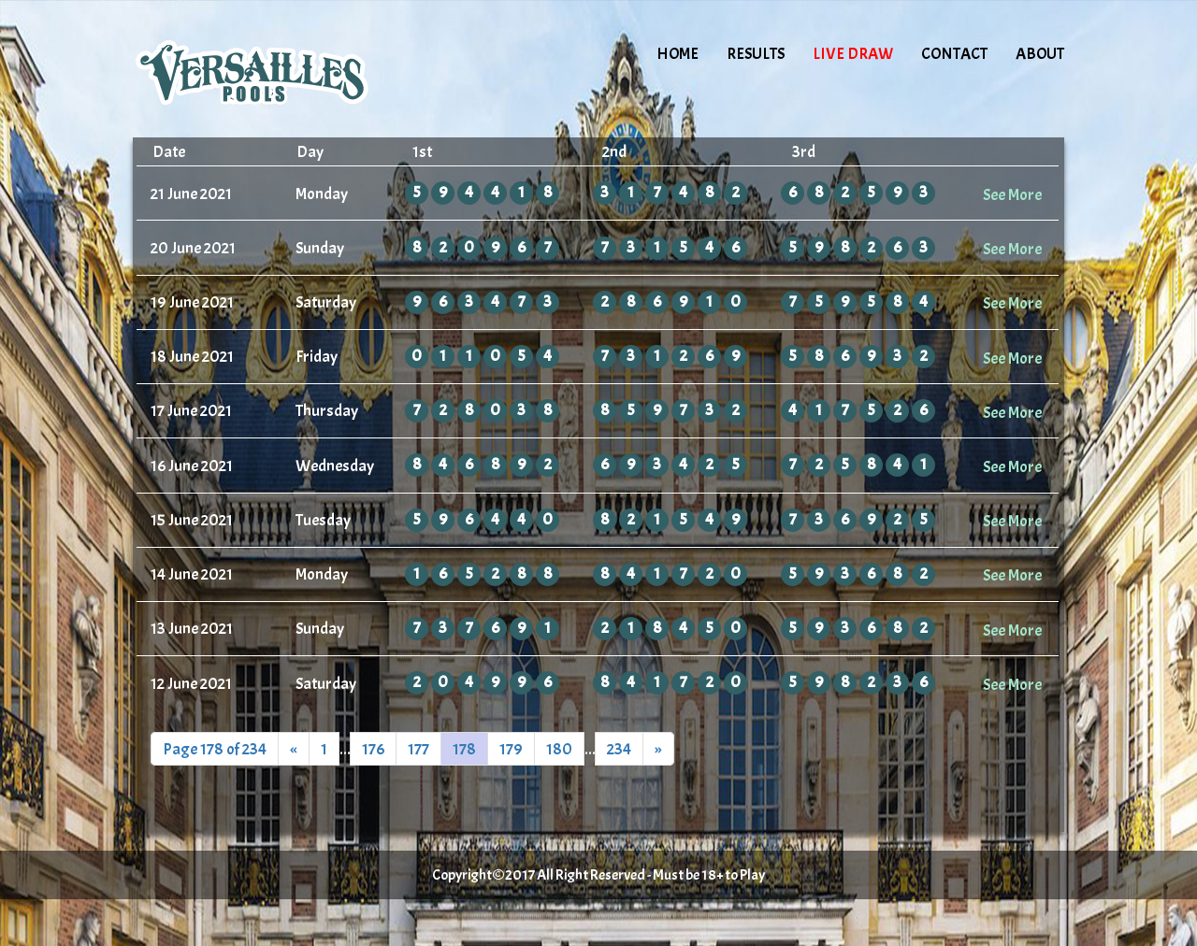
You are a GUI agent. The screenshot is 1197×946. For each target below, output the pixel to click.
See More (1012, 194)
